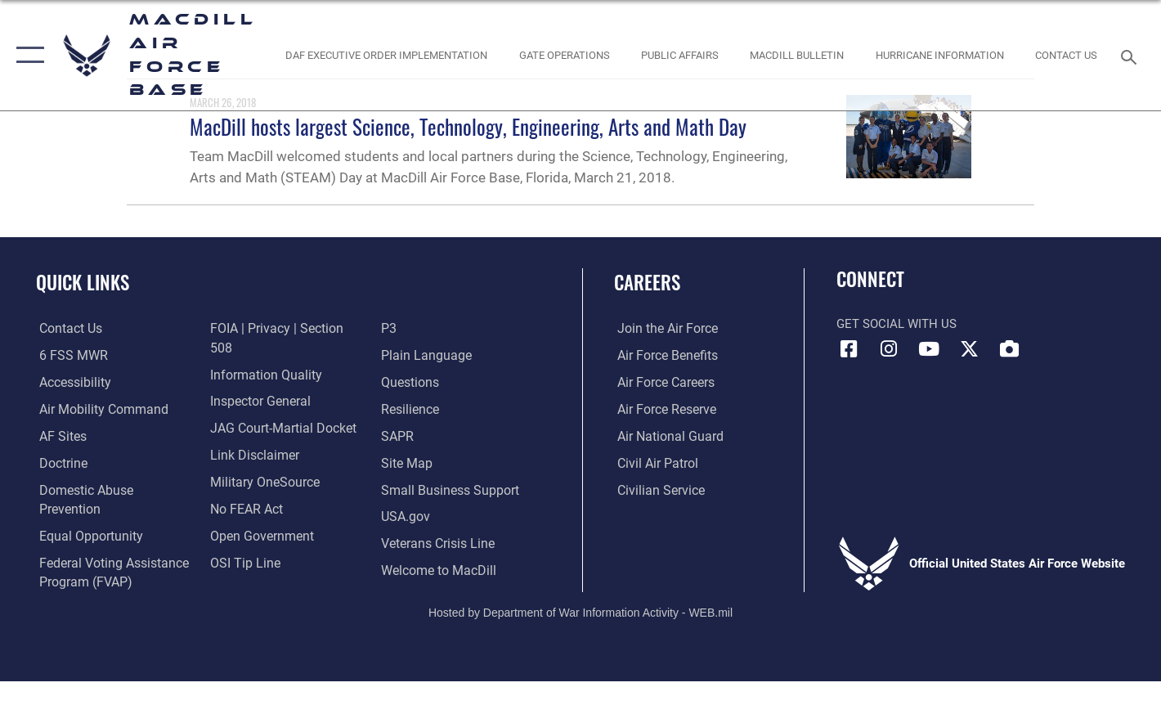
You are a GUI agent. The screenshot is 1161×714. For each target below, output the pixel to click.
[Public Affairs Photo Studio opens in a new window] (680, 55)
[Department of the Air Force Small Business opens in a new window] (447, 463)
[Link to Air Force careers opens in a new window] (662, 382)
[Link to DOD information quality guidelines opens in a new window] (260, 355)
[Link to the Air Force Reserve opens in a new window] (662, 409)
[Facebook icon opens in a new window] (848, 349)
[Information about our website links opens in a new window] (251, 436)
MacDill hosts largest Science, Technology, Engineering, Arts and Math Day (468, 126)
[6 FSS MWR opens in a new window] (67, 355)
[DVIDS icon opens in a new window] (1009, 349)
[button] (26, 55)
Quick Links (82, 282)
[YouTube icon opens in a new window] (929, 349)
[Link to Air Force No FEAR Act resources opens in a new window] (244, 489)
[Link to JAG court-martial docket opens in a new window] (278, 409)
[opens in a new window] (939, 55)
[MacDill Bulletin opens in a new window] (797, 55)
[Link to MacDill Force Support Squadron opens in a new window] (437, 543)
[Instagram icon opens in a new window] (888, 349)
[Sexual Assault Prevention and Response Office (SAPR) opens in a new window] (397, 409)
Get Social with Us (896, 324)
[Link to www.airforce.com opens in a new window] (662, 328)
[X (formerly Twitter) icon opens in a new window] (969, 349)
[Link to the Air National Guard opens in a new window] (664, 436)
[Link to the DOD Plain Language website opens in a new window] (423, 328)
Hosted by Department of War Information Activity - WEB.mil (580, 599)
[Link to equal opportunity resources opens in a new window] (84, 516)
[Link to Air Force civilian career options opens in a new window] (655, 489)
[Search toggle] (1131, 56)
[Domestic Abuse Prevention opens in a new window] (112, 489)
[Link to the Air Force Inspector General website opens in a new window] (256, 382)
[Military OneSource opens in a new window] (260, 463)
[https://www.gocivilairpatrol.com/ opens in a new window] (653, 463)
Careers (647, 282)
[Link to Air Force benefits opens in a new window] (662, 355)
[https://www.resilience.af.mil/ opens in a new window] (410, 382)
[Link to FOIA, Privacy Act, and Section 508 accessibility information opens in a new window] (283, 328)
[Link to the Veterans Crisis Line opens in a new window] (437, 516)
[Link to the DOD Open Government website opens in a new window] (257, 516)
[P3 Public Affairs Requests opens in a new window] (215, 569)
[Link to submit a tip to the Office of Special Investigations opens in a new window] (241, 543)
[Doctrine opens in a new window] (59, 463)
